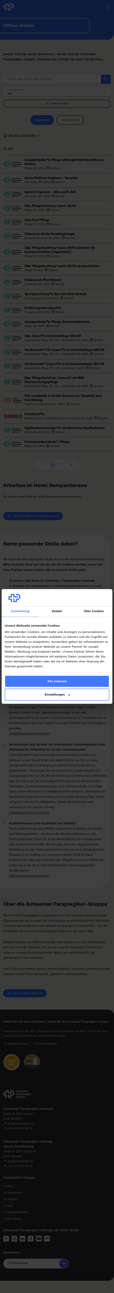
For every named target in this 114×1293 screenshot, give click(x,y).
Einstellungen (57, 694)
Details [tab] (57, 611)
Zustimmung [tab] (20, 611)
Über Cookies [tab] (94, 611)
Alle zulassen (57, 681)
